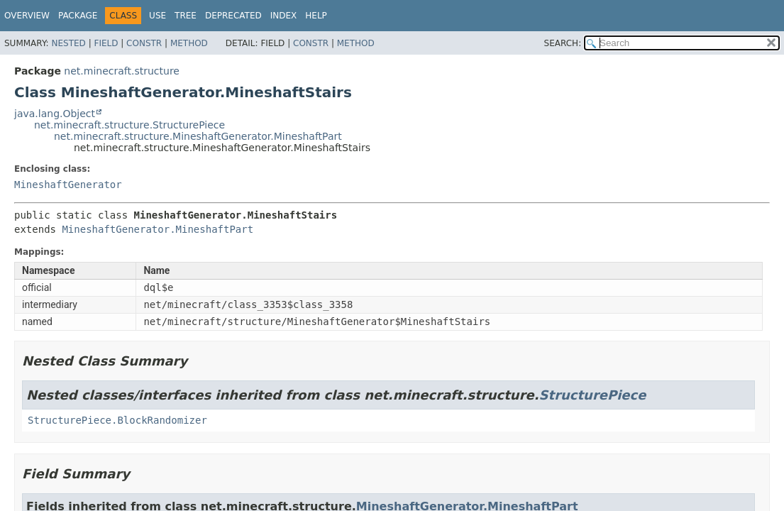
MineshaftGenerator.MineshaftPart (157, 229)
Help (316, 16)
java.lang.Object (54, 113)
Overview (27, 16)
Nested (68, 43)
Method (189, 43)
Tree (186, 16)
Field (106, 43)
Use (157, 16)
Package (77, 16)
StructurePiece (592, 395)
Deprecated (233, 16)
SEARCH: (563, 43)
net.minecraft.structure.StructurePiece (129, 125)
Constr (144, 43)
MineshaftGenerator (68, 184)
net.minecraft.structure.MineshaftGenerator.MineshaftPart (198, 136)
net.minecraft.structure (122, 71)
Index (283, 16)
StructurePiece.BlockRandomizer (117, 420)
